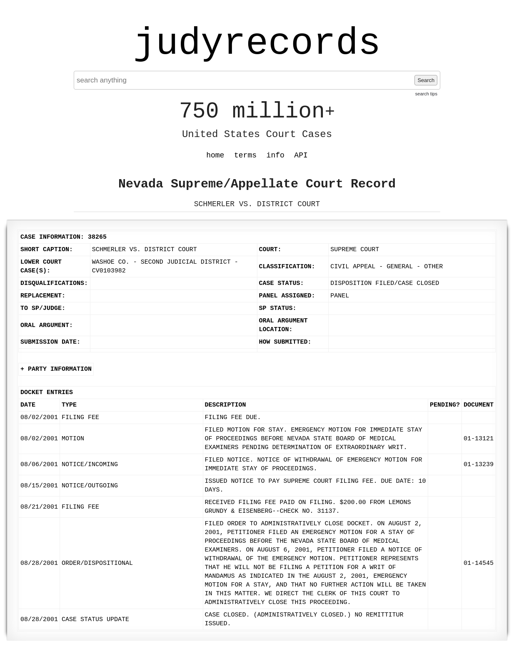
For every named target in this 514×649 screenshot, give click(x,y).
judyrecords (257, 43)
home (215, 155)
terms (245, 155)
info (275, 155)
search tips (426, 93)
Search (425, 80)
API (300, 155)
